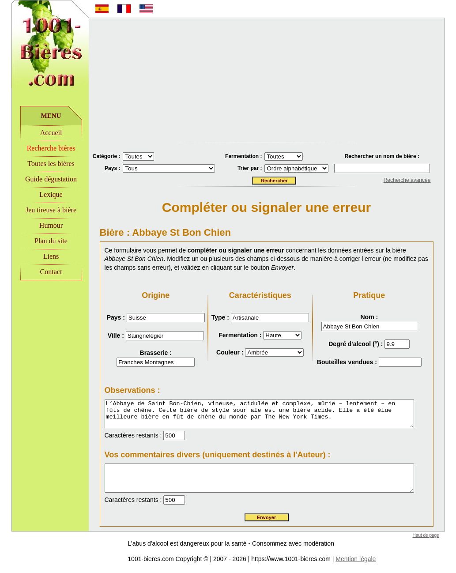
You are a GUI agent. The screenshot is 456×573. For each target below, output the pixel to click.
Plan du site (40, 241)
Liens (40, 256)
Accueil (40, 132)
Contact (40, 271)
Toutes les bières (39, 163)
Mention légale (344, 560)
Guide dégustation (40, 179)
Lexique (39, 194)
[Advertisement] (266, 80)
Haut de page (437, 537)
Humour (39, 225)
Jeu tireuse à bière (39, 210)
